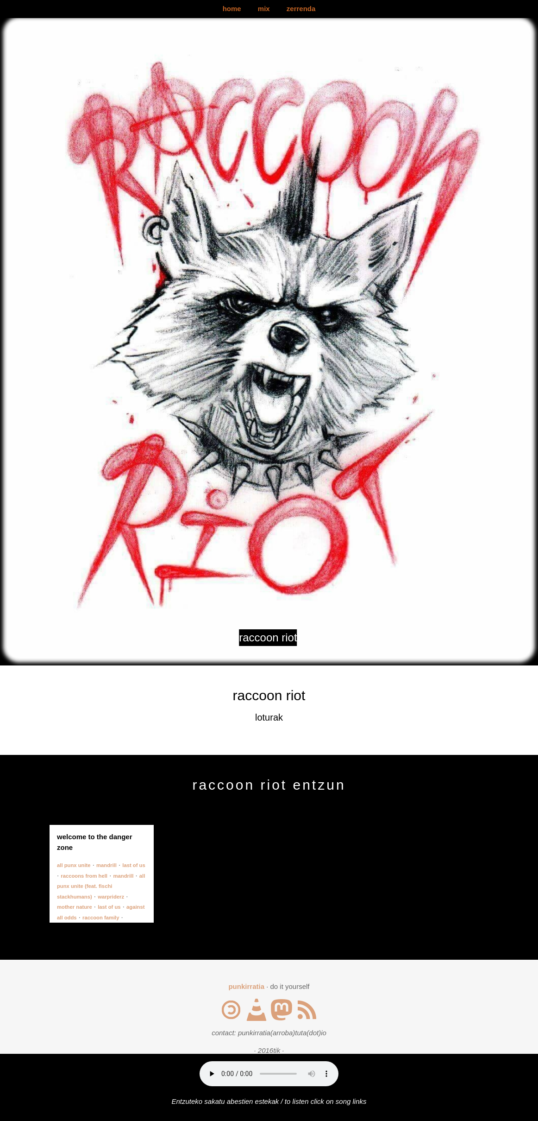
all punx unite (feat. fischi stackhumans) (101, 886)
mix (264, 9)
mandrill (106, 865)
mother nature (74, 907)
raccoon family (100, 917)
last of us (133, 865)
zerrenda (301, 9)
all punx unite (74, 865)
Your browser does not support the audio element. (269, 1073)
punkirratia (246, 986)
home (232, 9)
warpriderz (111, 896)
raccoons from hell (84, 876)
